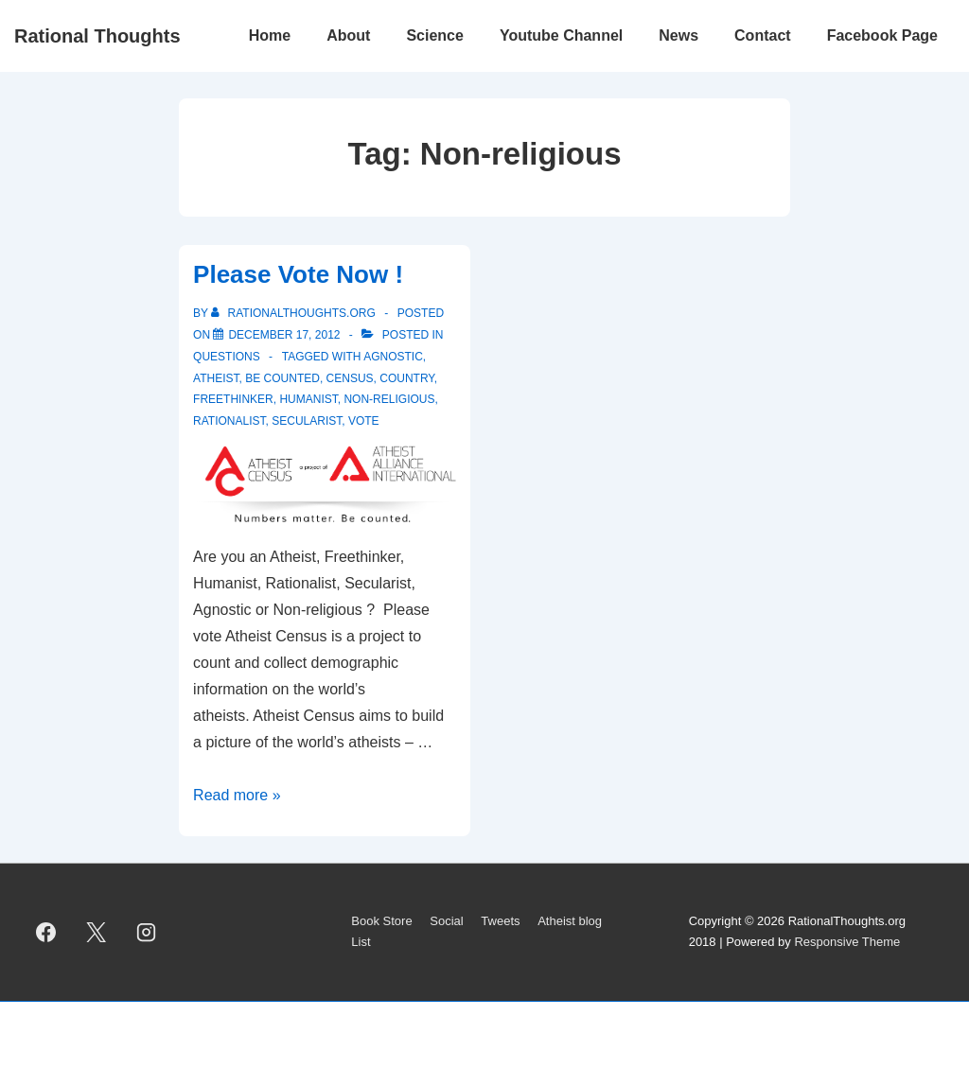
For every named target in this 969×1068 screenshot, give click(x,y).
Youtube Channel (561, 35)
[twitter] (97, 932)
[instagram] (147, 932)
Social (446, 921)
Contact (762, 35)
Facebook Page (882, 35)
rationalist (229, 421)
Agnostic (393, 356)
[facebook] (46, 932)
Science (434, 35)
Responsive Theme (847, 942)
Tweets (500, 921)
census (350, 378)
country (406, 378)
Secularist (307, 421)
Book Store (381, 921)
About (348, 35)
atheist (215, 378)
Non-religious (389, 399)
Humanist (308, 399)
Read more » (237, 795)
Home (270, 35)
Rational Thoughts (97, 36)
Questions (226, 356)
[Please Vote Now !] (284, 334)
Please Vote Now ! (298, 274)
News (678, 35)
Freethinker (233, 399)
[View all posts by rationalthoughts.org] (295, 313)
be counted (282, 378)
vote (363, 421)
